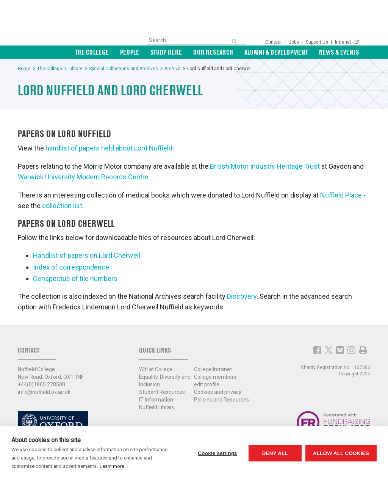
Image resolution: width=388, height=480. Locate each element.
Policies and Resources (221, 400)
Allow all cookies (341, 453)
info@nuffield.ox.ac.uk (44, 392)
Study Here (166, 52)
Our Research (213, 52)
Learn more (112, 466)
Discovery (242, 296)
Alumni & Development (276, 52)
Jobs (294, 42)
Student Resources (162, 392)
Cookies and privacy (217, 392)
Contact (274, 42)
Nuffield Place (341, 195)
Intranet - (347, 42)
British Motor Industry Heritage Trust (265, 166)
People (129, 52)
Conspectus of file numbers (75, 278)
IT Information (156, 400)
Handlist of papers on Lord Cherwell (86, 255)
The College (92, 52)
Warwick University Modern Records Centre (83, 177)
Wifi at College (156, 369)
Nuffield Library (157, 407)
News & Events (339, 52)
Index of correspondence (71, 267)
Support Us (317, 42)
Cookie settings (217, 453)
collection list (62, 206)
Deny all (275, 453)
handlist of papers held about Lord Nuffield (108, 148)
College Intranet (213, 369)
